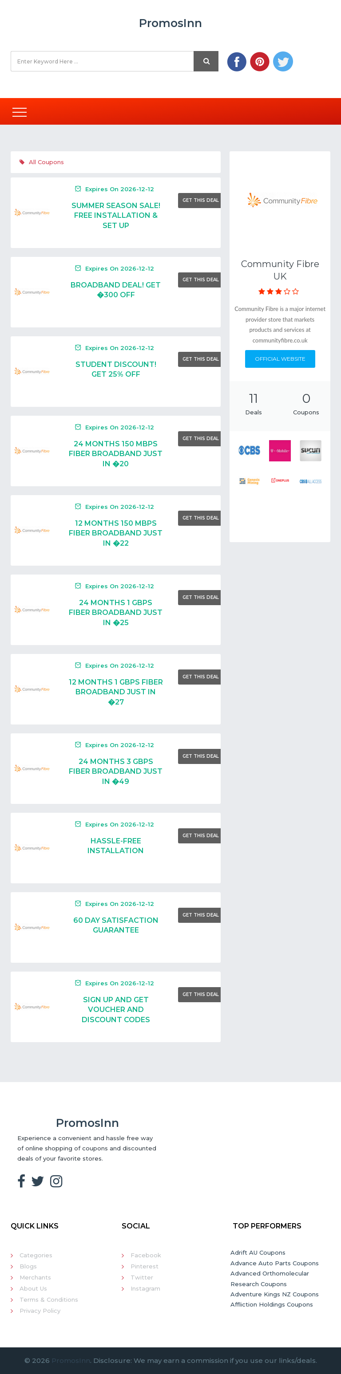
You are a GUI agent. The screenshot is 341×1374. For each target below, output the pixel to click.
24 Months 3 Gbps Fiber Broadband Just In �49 (116, 771)
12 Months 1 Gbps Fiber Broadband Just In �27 (116, 692)
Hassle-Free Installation (115, 846)
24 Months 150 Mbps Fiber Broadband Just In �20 (116, 454)
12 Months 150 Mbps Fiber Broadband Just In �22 (116, 533)
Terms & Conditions (49, 1299)
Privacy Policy (40, 1310)
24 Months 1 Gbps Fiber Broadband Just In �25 (116, 612)
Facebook (146, 1255)
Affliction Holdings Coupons (271, 1304)
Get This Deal (200, 200)
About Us (33, 1288)
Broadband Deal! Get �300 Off (116, 290)
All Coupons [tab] (42, 161)
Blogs (28, 1266)
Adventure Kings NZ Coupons (274, 1294)
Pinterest (145, 1266)
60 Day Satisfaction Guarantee (116, 925)
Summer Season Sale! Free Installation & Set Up (115, 215)
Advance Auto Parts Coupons (274, 1263)
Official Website (280, 358)
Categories (36, 1255)
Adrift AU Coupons (257, 1252)
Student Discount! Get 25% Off (115, 369)
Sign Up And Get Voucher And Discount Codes (116, 1010)
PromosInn (71, 1360)
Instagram (145, 1288)
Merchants (35, 1277)
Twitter (142, 1277)
